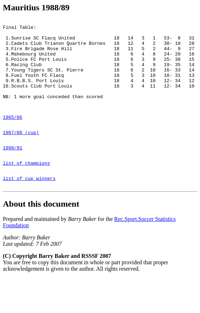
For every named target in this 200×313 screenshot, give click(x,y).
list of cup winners (29, 206)
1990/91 (12, 171)
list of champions (26, 188)
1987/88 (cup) (21, 153)
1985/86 (12, 136)
